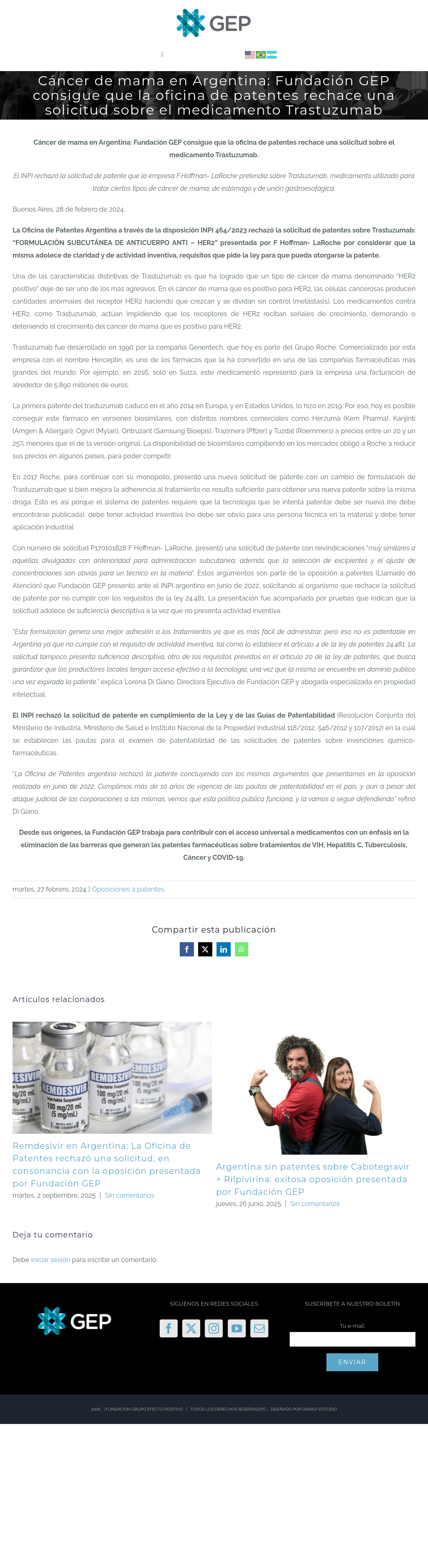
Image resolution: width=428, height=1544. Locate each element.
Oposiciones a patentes (128, 889)
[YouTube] (237, 1328)
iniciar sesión (51, 1260)
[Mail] (259, 1328)
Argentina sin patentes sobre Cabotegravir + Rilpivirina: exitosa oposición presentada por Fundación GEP (313, 1179)
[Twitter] (191, 1328)
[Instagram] (214, 1328)
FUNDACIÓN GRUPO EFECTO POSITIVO (144, 1409)
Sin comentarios (130, 1195)
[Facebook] (169, 1328)
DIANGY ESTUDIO (319, 1409)
